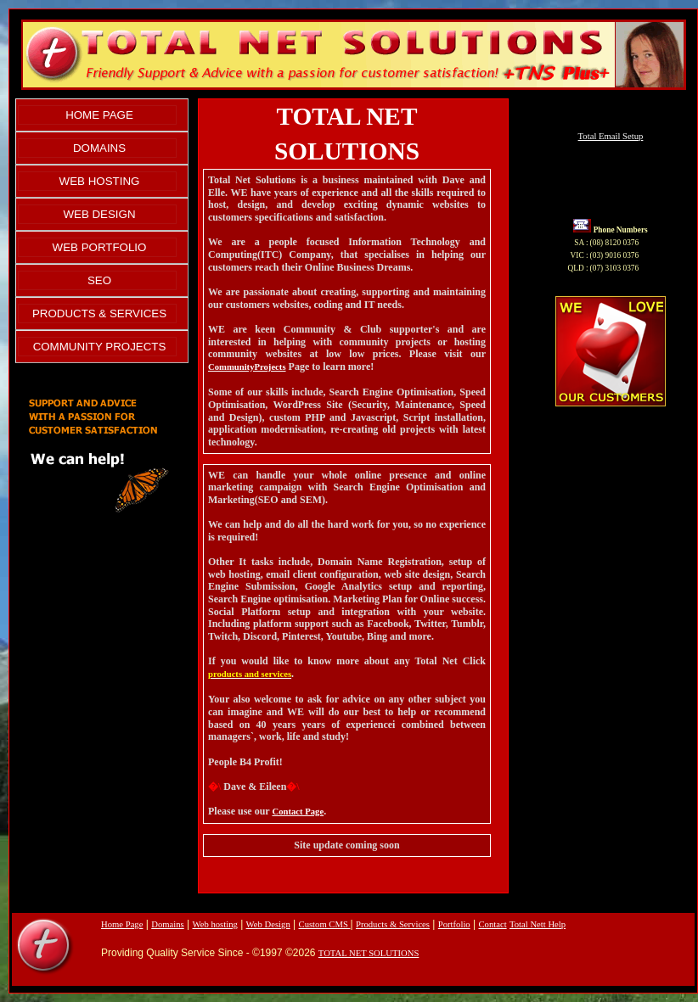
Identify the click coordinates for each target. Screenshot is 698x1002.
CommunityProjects (247, 367)
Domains (167, 924)
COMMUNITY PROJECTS (99, 346)
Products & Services (393, 924)
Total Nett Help (537, 924)
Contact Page (298, 811)
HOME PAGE (99, 115)
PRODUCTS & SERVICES (99, 313)
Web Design (268, 924)
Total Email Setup (611, 136)
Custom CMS (325, 924)
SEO (99, 280)
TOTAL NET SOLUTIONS (368, 953)
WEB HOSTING (99, 181)
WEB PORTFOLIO (100, 247)
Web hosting (215, 924)
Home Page (122, 924)
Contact (492, 924)
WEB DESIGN (99, 214)
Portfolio (454, 924)
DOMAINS (99, 148)
